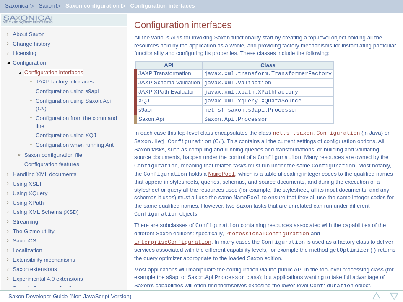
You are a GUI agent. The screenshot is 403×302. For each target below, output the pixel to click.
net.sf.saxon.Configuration (316, 133)
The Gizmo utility (33, 231)
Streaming (25, 222)
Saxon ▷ (50, 6)
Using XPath (28, 203)
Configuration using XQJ (66, 135)
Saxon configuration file (53, 155)
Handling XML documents (44, 174)
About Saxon (28, 34)
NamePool (221, 174)
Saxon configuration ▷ (95, 6)
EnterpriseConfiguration (172, 242)
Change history (31, 44)
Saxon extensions (35, 269)
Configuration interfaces (162, 6)
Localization (27, 250)
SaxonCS (24, 240)
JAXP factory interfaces (65, 81)
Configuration (29, 63)
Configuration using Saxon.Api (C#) (73, 105)
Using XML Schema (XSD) (45, 212)
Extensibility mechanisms (44, 260)
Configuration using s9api (67, 91)
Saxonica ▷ (19, 6)
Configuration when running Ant (75, 145)
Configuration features (51, 164)
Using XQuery (30, 193)
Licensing (24, 53)
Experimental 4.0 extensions (48, 279)
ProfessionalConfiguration (267, 233)
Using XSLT (27, 184)
